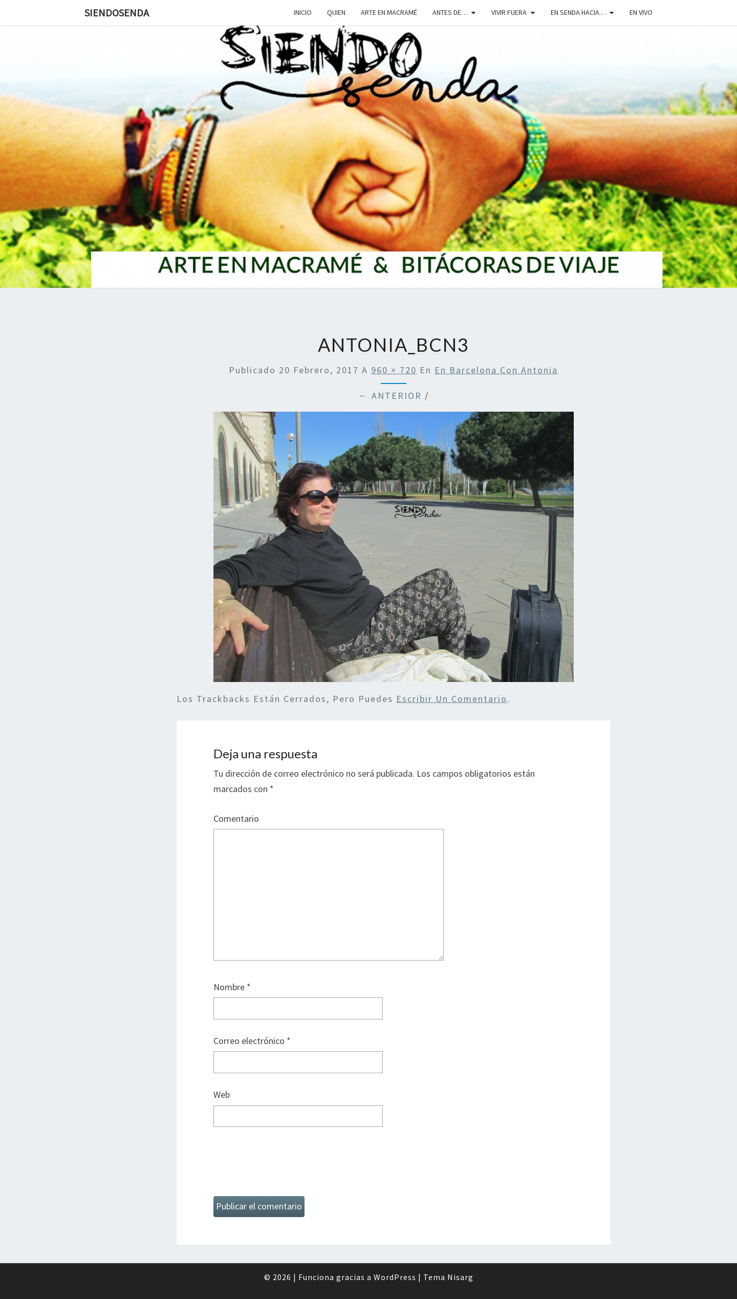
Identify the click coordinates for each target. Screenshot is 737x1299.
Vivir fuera (509, 12)
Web (221, 1094)
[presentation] (291, 1166)
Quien (336, 12)
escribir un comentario (451, 699)
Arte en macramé (389, 12)
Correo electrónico (252, 1041)
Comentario (236, 818)
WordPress (395, 1277)
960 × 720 (394, 370)
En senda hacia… (578, 12)
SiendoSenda (116, 12)
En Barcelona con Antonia (496, 370)
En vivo (641, 12)
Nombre (232, 987)
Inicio (303, 12)
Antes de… (450, 12)
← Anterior (390, 395)
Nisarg (460, 1277)
